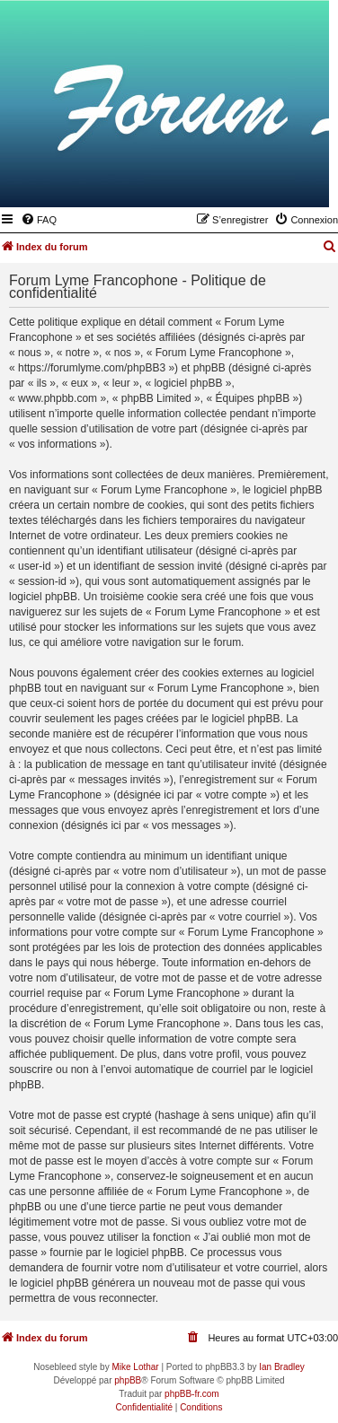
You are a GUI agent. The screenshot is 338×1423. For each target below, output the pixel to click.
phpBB (127, 1380)
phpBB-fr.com (192, 1394)
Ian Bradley (282, 1367)
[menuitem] (39, 220)
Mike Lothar (134, 1367)
